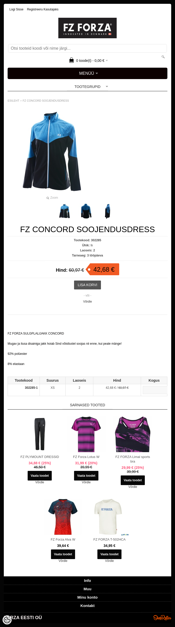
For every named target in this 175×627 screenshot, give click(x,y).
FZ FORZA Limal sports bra (132, 459)
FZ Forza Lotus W (86, 457)
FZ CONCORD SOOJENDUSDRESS (46, 100)
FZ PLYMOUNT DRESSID (40, 457)
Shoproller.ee (162, 617)
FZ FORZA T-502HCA (109, 539)
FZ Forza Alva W (63, 539)
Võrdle (87, 301)
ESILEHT (13, 100)
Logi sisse (16, 9)
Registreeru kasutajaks (42, 9)
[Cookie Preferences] (7, 619)
